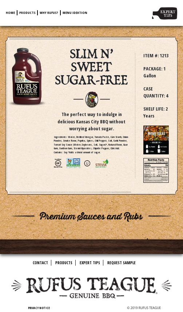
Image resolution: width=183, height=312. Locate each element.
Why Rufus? (49, 12)
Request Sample (121, 262)
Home (10, 12)
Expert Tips (90, 262)
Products (27, 12)
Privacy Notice (39, 308)
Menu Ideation (75, 12)
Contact (40, 262)
